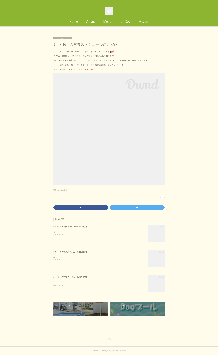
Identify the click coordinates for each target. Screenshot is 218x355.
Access (144, 21)
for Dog (125, 21)
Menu (107, 21)
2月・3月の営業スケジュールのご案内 (70, 277)
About (90, 21)
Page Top (109, 339)
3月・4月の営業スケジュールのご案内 (70, 252)
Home (73, 21)
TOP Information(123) (60, 190)
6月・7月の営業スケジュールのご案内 (70, 227)
